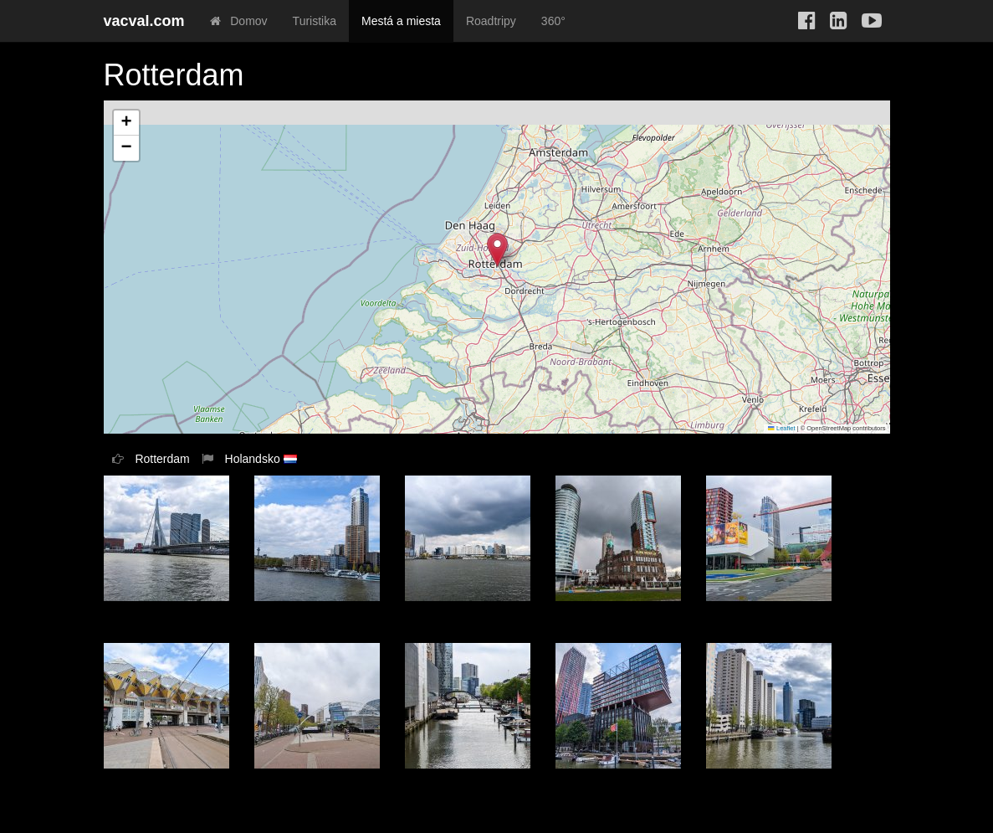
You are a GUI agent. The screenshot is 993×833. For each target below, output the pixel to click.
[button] (497, 250)
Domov (239, 21)
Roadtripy (491, 21)
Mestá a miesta (401, 21)
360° (553, 21)
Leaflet (781, 428)
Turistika (314, 21)
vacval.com (144, 21)
